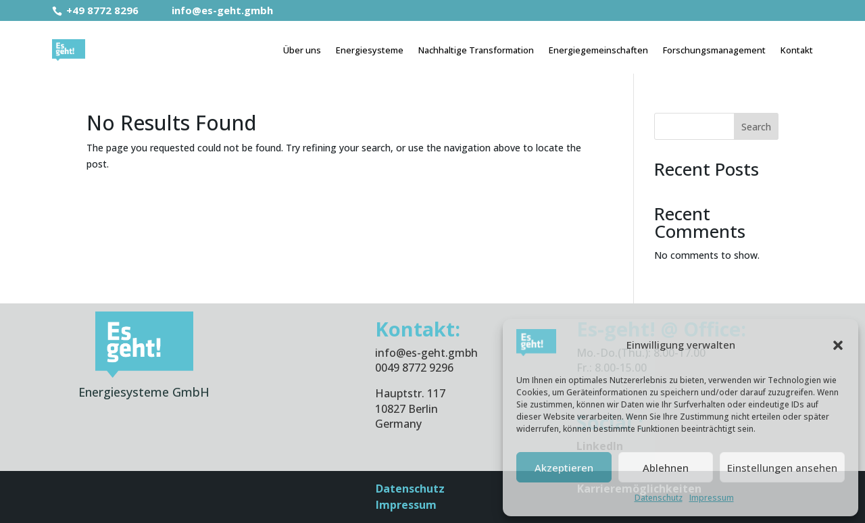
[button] (838, 345)
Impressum (711, 497)
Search (756, 126)
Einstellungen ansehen (782, 467)
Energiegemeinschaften (598, 50)
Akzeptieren (564, 467)
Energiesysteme (369, 50)
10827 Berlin (406, 408)
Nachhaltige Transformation (476, 50)
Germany (398, 423)
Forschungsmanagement (714, 50)
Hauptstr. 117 (410, 393)
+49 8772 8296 (96, 10)
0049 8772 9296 (414, 367)
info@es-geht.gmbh (214, 10)
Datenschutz (659, 497)
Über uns (302, 50)
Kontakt (797, 50)
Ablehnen (666, 467)
